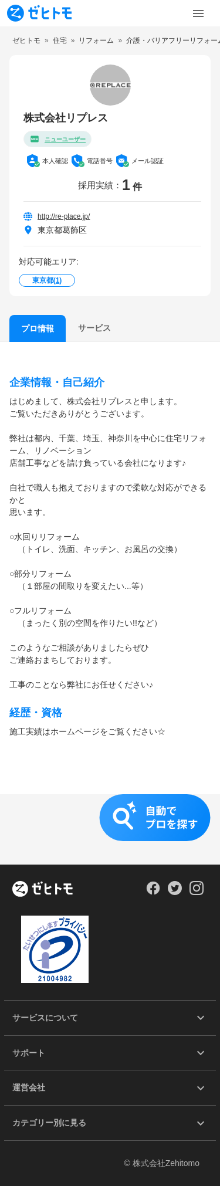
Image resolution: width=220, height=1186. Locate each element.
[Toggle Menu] (198, 13)
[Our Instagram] (197, 892)
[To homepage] (39, 13)
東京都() (47, 280)
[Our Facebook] (153, 892)
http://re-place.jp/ (64, 216)
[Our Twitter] (174, 892)
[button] (110, 829)
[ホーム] (42, 890)
